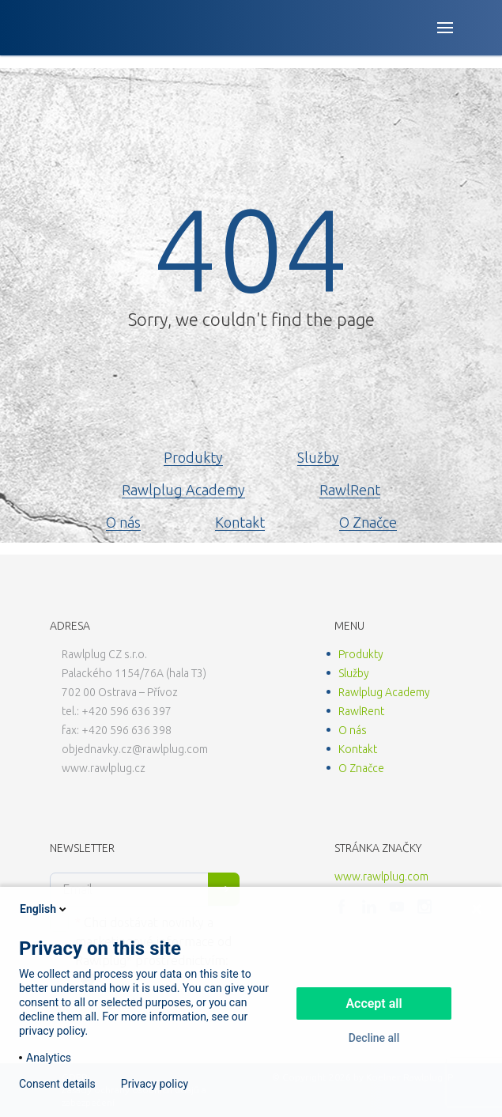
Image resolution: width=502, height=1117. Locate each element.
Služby (318, 457)
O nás (123, 522)
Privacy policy (154, 1083)
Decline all (374, 1038)
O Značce (368, 522)
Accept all (373, 1003)
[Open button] (445, 28)
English (44, 909)
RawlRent (349, 490)
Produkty (193, 457)
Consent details (57, 1083)
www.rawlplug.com (381, 876)
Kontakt (240, 522)
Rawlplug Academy (183, 490)
